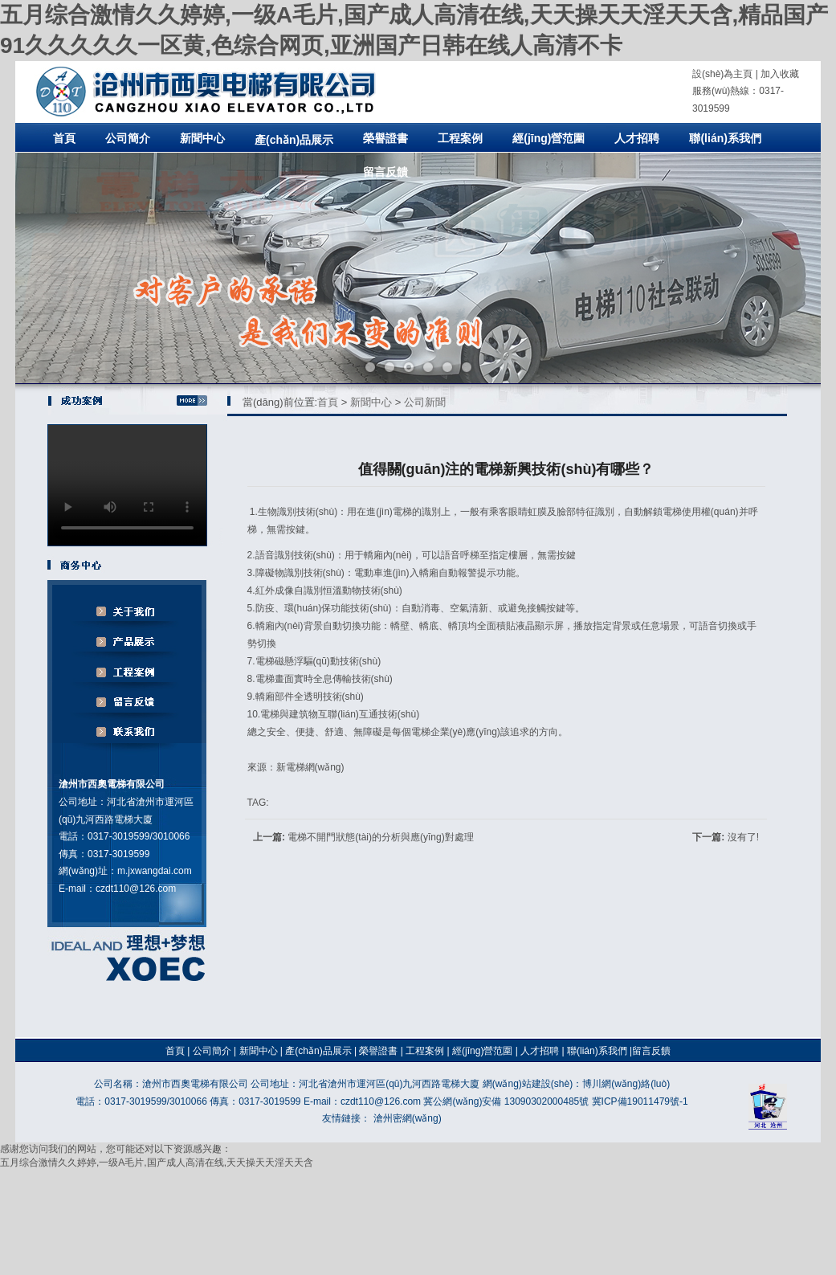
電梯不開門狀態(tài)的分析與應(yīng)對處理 (380, 837)
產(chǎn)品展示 (294, 139)
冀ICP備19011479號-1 (640, 1101)
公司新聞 (425, 402)
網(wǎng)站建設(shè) (528, 1083)
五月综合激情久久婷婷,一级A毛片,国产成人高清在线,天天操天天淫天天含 (156, 1162)
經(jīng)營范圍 (548, 138)
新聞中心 (202, 138)
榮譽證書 (385, 138)
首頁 (64, 138)
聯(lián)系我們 (725, 138)
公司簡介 (127, 138)
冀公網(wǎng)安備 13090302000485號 (506, 1101)
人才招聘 (636, 138)
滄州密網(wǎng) (407, 1118)
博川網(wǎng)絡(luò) (626, 1083)
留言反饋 (385, 172)
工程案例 (460, 138)
